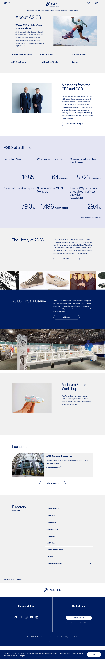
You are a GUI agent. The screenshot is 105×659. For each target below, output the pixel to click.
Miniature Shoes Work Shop (49, 62)
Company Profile (52, 529)
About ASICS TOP (54, 509)
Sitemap (56, 641)
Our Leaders (51, 536)
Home (5, 579)
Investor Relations (55, 10)
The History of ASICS (77, 54)
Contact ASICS (79, 618)
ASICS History (51, 543)
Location (50, 556)
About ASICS (30, 10)
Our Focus (37, 10)
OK (94, 654)
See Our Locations (52, 483)
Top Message (51, 522)
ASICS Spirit (51, 516)
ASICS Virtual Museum (17, 62)
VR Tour (66, 317)
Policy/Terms (50, 641)
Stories (76, 10)
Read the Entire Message (75, 124)
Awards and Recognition (55, 550)
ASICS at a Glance (46, 54)
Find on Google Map (54, 467)
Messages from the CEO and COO (20, 54)
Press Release (45, 10)
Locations (74, 62)
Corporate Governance (54, 563)
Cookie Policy (19, 656)
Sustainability (64, 10)
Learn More (66, 259)
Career (71, 10)
